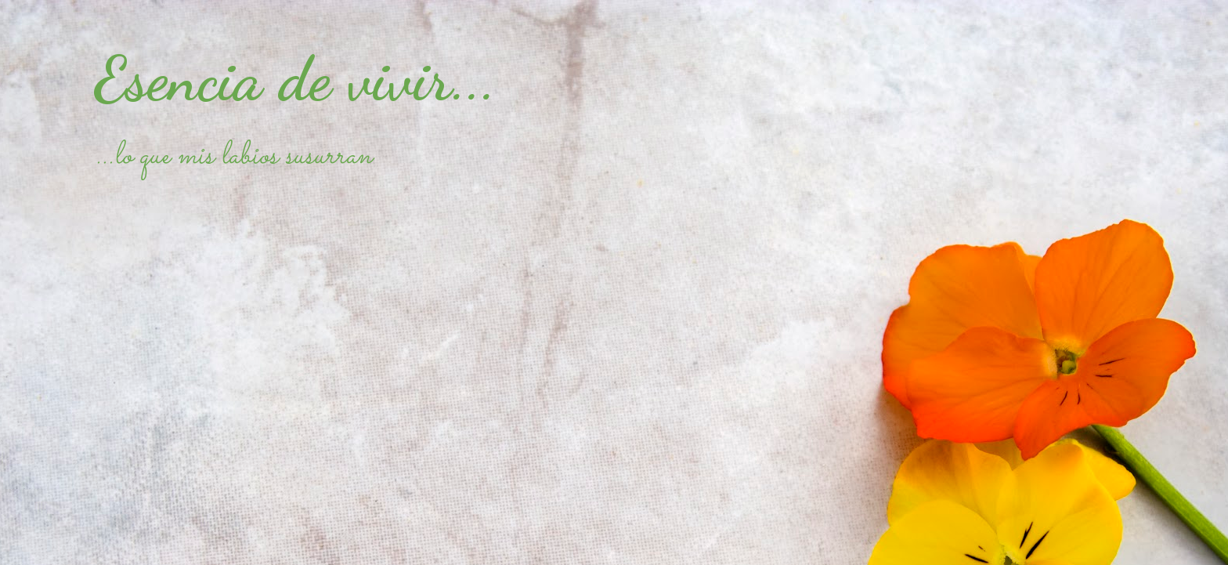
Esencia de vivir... (295, 78)
